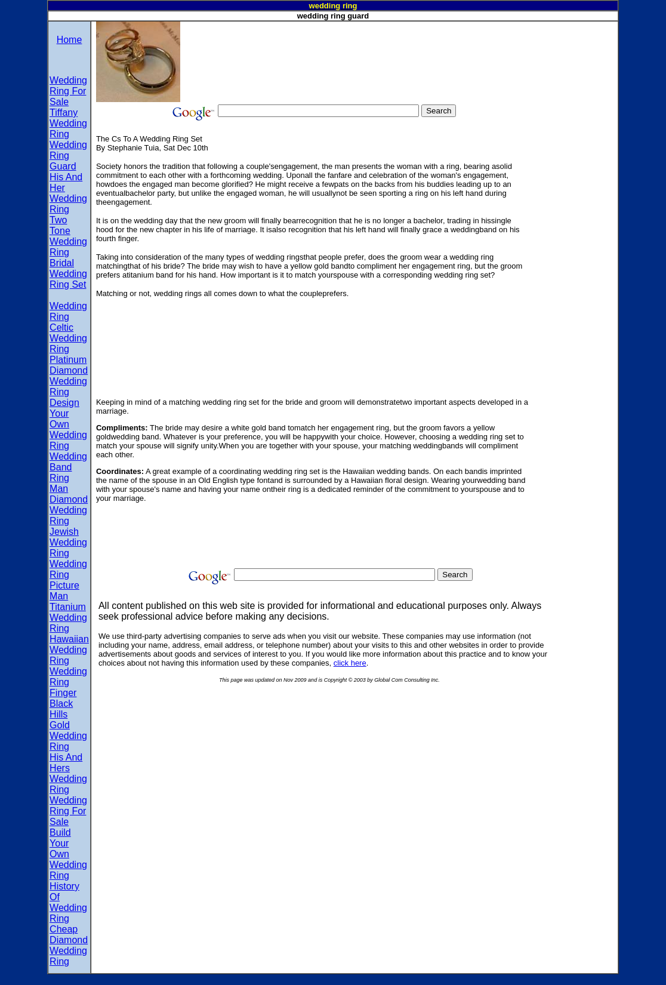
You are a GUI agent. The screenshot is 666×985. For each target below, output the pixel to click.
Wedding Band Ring (68, 467)
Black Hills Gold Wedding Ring (68, 725)
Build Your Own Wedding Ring (68, 854)
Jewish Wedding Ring (68, 542)
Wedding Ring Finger (68, 682)
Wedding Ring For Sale (68, 91)
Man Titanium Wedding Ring (68, 612)
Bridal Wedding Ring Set (68, 274)
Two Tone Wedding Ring (68, 236)
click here (350, 662)
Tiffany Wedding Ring (68, 123)
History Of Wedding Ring (68, 902)
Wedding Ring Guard (68, 155)
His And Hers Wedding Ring (68, 773)
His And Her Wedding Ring (68, 193)
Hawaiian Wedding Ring (69, 650)
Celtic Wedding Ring (68, 338)
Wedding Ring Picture (68, 574)
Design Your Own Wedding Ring (68, 424)
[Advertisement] (397, 48)
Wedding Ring (68, 311)
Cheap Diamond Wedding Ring (69, 945)
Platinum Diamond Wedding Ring (69, 376)
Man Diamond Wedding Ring (69, 505)
